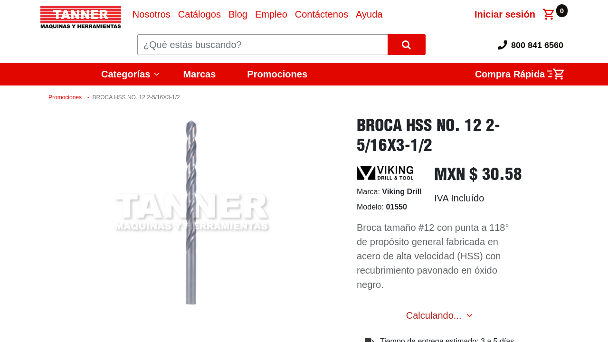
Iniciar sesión (505, 14)
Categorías (125, 74)
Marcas (199, 74)
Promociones (277, 74)
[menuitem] (151, 14)
